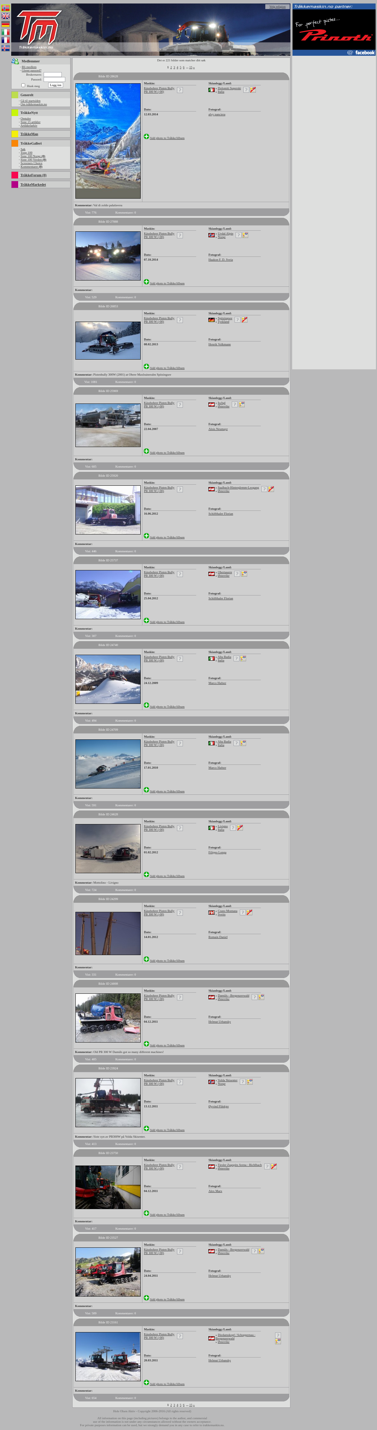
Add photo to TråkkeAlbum (167, 138)
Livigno (223, 826)
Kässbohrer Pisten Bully (159, 88)
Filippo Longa (217, 852)
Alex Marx (215, 1191)
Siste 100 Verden (33, 159)
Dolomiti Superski (229, 88)
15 (190, 67)
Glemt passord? (31, 70)
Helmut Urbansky (219, 1021)
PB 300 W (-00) (154, 91)
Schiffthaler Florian (220, 513)
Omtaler (26, 118)
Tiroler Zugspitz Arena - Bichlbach (240, 1165)
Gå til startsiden (30, 100)
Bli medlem (29, 67)
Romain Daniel (218, 937)
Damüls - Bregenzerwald (233, 995)
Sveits (222, 914)
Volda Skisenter (228, 1080)
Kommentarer (32, 166)
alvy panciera (216, 114)
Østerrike (224, 406)
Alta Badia (224, 657)
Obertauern (225, 572)
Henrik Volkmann (219, 344)
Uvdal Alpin (225, 233)
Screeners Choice (32, 163)
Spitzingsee (225, 318)
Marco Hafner (217, 683)
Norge (222, 237)
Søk (23, 149)
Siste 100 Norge (33, 156)
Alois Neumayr (218, 429)
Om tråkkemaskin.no (34, 104)
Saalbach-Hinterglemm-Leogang (238, 487)
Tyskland (223, 321)
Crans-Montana (227, 911)
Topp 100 (26, 152)
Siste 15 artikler (30, 122)
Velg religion (277, 6)
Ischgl (222, 403)
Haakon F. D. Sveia (220, 259)
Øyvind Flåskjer (218, 1106)
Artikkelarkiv (28, 125)
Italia (221, 91)
